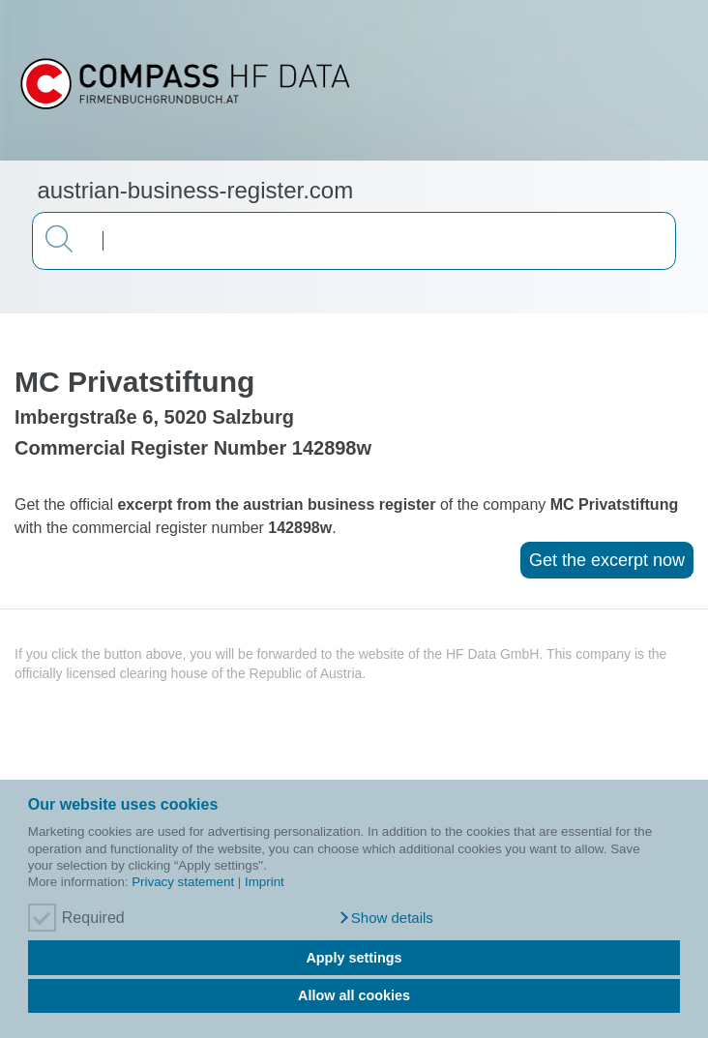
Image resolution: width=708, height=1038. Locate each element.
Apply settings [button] (353, 957)
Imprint (264, 882)
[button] (385, 918)
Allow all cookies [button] (354, 995)
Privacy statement (183, 882)
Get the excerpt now (607, 560)
